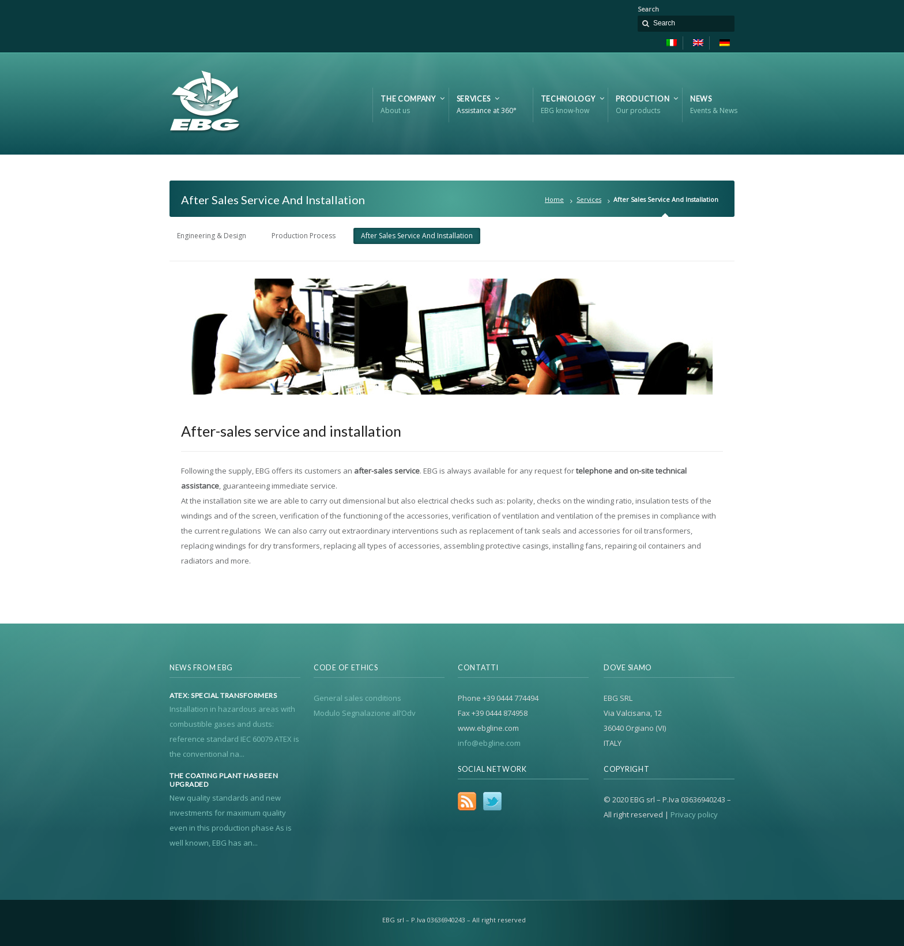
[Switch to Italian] (672, 43)
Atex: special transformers (223, 696)
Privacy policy (694, 814)
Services (589, 199)
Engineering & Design (211, 236)
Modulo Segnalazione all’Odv (365, 713)
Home (554, 199)
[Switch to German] (722, 43)
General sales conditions (357, 698)
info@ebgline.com (489, 743)
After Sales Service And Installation (417, 236)
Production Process (304, 236)
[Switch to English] (698, 43)
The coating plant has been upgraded (224, 780)
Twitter (492, 801)
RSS (467, 801)
